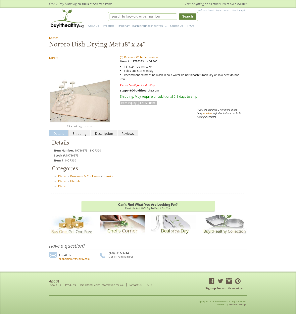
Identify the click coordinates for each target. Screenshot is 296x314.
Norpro (53, 58)
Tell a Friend (148, 103)
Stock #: (60, 155)
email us (207, 113)
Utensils (108, 176)
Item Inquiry (128, 103)
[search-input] (143, 16)
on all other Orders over (216, 4)
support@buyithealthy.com (74, 259)
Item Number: (64, 150)
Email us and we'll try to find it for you (148, 206)
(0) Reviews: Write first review (139, 57)
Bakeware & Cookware (85, 176)
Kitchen (54, 38)
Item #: (125, 61)
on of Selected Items (80, 4)
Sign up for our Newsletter (224, 288)
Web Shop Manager (237, 304)
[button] (153, 16)
